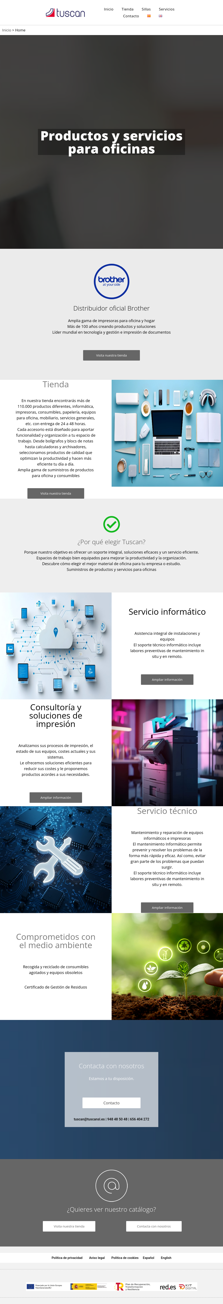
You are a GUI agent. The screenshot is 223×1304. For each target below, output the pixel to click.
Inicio (109, 9)
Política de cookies (125, 1258)
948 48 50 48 (117, 1119)
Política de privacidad (67, 1258)
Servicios (167, 9)
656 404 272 (139, 1119)
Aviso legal (97, 1258)
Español (148, 1258)
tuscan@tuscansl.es (89, 1119)
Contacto (131, 15)
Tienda (128, 9)
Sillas (146, 9)
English (166, 1258)
